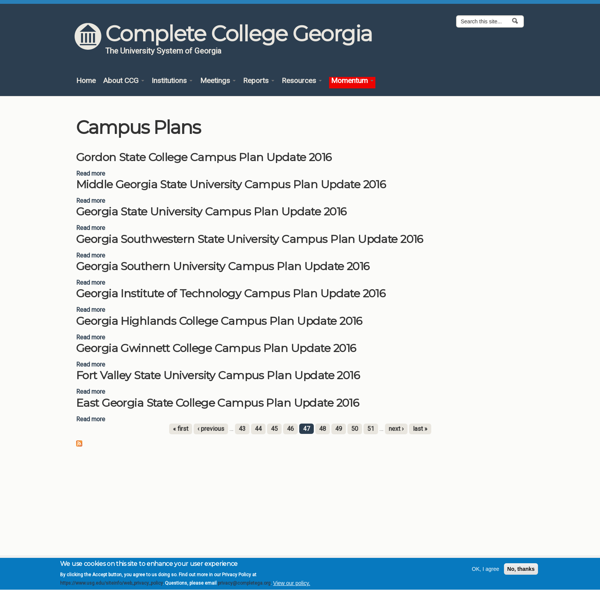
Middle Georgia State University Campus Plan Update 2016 (231, 184)
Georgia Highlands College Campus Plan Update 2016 (219, 321)
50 (354, 428)
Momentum (352, 81)
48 (322, 428)
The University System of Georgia (163, 50)
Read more (90, 173)
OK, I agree (485, 572)
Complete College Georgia (238, 34)
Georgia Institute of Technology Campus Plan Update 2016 (230, 293)
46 (290, 428)
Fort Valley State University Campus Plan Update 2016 (218, 375)
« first (180, 428)
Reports (258, 81)
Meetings (218, 81)
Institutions (172, 81)
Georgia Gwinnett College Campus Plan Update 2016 (216, 348)
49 (338, 428)
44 (258, 428)
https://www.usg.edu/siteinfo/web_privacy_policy (111, 586)
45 (274, 428)
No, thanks (521, 572)
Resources (302, 81)
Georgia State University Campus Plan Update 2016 (211, 211)
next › (396, 428)
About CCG (123, 81)
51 (370, 428)
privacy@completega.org (244, 586)
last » (420, 428)
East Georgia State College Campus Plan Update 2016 (217, 402)
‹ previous (210, 428)
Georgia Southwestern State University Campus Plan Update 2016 (249, 239)
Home (86, 81)
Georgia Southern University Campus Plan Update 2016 (223, 266)
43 (242, 428)
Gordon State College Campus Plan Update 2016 (204, 157)
